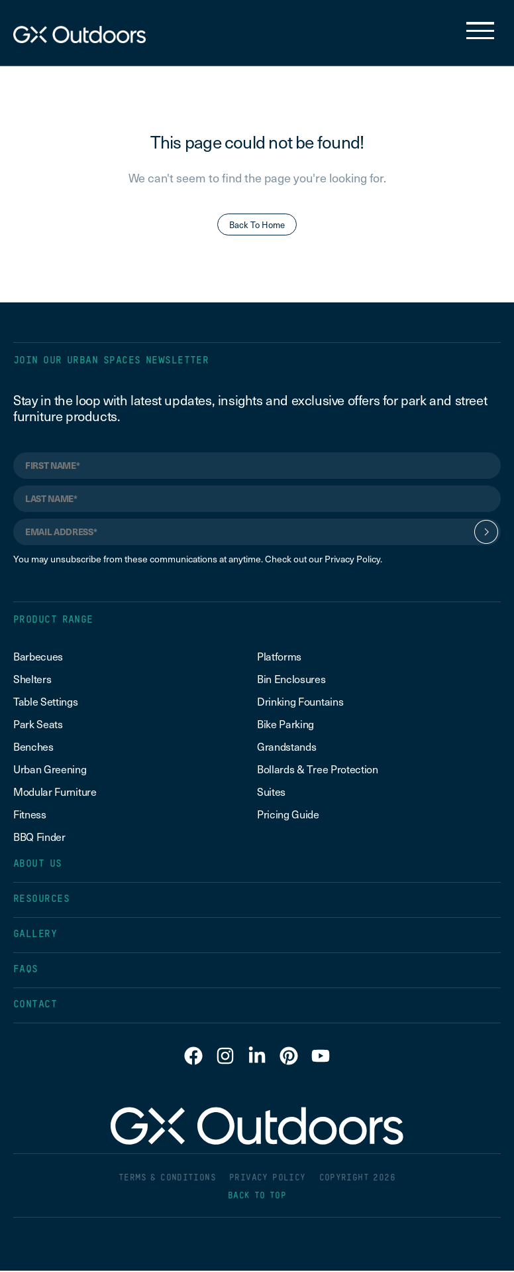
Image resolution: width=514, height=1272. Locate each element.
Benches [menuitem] (33, 747)
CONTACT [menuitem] (35, 1006)
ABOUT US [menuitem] (37, 865)
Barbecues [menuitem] (39, 657)
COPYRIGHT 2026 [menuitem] (357, 1179)
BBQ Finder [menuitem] (39, 838)
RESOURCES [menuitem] (41, 900)
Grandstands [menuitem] (286, 747)
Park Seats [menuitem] (38, 725)
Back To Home (257, 225)
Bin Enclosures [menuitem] (291, 680)
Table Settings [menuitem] (45, 702)
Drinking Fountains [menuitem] (300, 702)
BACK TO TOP (257, 1197)
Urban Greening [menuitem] (50, 770)
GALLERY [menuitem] (35, 935)
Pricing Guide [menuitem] (288, 815)
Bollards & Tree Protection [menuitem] (317, 770)
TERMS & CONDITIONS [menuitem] (167, 1179)
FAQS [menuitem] (25, 971)
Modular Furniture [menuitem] (55, 792)
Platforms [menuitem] (279, 657)
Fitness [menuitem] (29, 815)
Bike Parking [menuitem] (285, 725)
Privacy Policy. (353, 559)
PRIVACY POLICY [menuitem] (267, 1179)
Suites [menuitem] (271, 792)
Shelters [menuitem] (32, 680)
